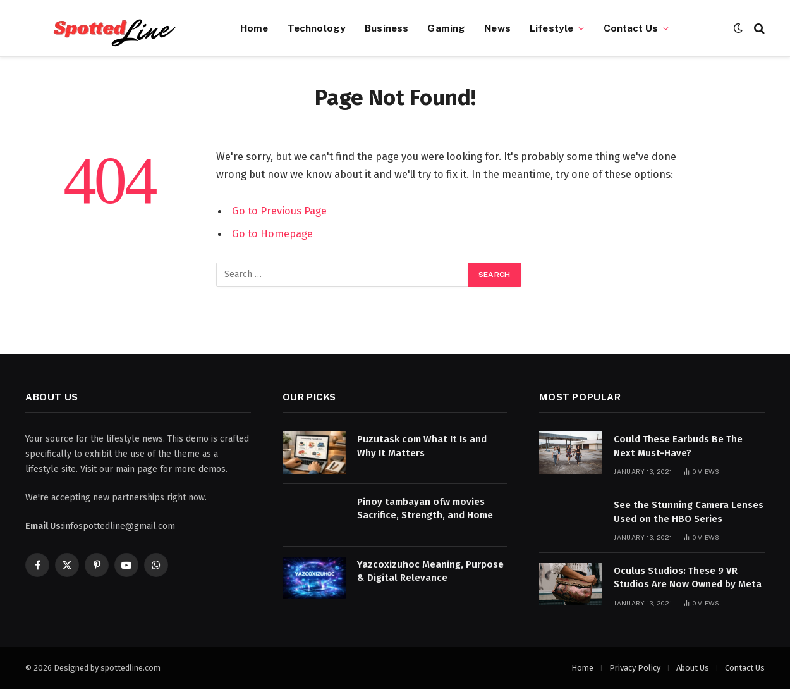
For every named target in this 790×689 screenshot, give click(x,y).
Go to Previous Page (279, 210)
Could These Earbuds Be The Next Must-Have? (678, 445)
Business (386, 28)
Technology (317, 28)
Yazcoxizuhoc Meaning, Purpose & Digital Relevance (430, 571)
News (497, 28)
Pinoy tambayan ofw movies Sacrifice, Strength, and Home (425, 508)
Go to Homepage (272, 233)
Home (254, 28)
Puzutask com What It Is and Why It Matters (422, 445)
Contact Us (631, 28)
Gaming (446, 28)
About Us (692, 668)
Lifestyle (551, 28)
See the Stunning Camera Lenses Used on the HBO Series (688, 511)
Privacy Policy (634, 668)
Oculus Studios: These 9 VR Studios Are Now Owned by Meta (688, 577)
